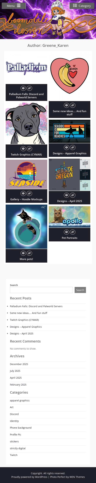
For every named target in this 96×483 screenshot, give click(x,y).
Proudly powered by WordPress (29, 477)
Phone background (21, 427)
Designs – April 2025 (69, 201)
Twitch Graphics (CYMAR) (26, 154)
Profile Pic (15, 434)
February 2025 (18, 384)
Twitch (14, 455)
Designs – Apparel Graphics (69, 153)
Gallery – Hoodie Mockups (26, 199)
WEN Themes (77, 477)
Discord (14, 414)
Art (11, 407)
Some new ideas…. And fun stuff (69, 112)
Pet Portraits (69, 238)
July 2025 (15, 370)
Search (14, 285)
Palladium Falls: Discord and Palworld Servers (26, 95)
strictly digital (18, 448)
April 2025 (16, 377)
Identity (14, 421)
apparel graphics (20, 400)
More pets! (26, 259)
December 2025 (19, 364)
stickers (14, 441)
